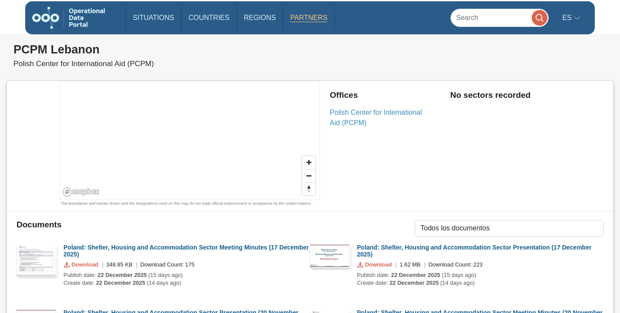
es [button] (567, 17)
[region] (190, 140)
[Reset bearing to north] (308, 188)
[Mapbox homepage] (81, 191)
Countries (208, 17)
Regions (260, 17)
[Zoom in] (308, 162)
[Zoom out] (308, 175)
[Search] (499, 18)
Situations (153, 17)
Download (82, 264)
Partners (308, 17)
